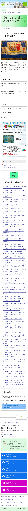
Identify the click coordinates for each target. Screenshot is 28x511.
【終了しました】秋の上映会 (11, 301)
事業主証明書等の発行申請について (11, 505)
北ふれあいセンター (6, 12)
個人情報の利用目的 (7, 499)
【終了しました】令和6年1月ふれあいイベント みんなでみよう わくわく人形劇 (14, 341)
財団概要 (4, 496)
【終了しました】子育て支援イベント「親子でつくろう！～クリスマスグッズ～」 (14, 367)
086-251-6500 (8, 434)
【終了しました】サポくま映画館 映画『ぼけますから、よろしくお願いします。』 (14, 361)
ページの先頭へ (22, 418)
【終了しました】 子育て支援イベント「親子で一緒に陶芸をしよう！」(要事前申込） (14, 240)
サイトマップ (20, 502)
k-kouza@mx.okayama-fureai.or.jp (11, 406)
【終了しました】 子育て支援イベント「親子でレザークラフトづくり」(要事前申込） (14, 231)
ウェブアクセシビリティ (8, 502)
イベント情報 (16, 12)
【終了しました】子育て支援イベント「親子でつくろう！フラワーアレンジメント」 (14, 327)
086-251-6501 (12, 436)
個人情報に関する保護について (17, 496)
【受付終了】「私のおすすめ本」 (13, 332)
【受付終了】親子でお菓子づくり (13, 208)
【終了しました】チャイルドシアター (14, 249)
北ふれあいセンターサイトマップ (11, 422)
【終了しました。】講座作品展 (12, 319)
